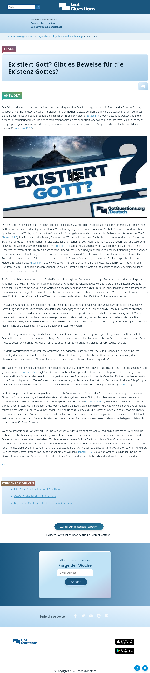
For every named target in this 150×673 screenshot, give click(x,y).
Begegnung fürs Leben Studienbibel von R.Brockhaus (44, 503)
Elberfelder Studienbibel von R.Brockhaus (37, 489)
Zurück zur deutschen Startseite (79, 526)
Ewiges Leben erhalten (43, 23)
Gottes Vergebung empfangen (47, 26)
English (6, 464)
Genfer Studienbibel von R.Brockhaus (35, 496)
